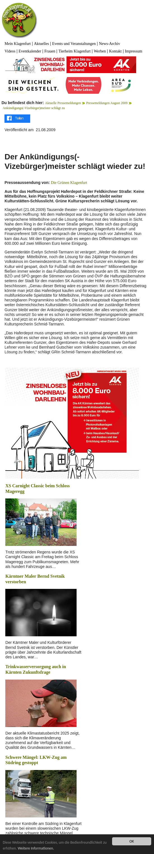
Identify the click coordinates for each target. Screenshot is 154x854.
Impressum (133, 51)
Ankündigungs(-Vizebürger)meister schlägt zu (34, 108)
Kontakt (115, 51)
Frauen (49, 51)
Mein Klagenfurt (17, 44)
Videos (9, 51)
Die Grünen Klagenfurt (69, 183)
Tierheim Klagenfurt (74, 51)
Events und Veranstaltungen (74, 44)
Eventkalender (30, 51)
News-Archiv (109, 44)
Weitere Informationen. (36, 848)
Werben (100, 51)
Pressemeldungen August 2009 (106, 103)
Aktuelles (41, 44)
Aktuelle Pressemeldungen (63, 103)
